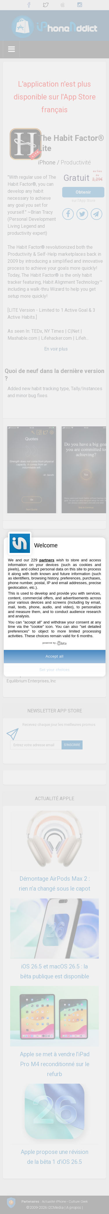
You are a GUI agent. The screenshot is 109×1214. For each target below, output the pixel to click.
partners (46, 560)
